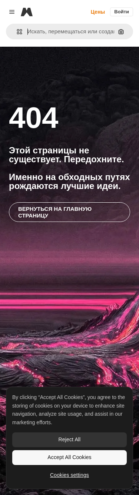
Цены (98, 12)
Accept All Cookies (69, 457)
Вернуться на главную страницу (55, 212)
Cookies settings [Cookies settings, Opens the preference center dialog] (69, 475)
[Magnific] (27, 12)
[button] (16, 31)
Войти (121, 11)
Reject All (70, 439)
